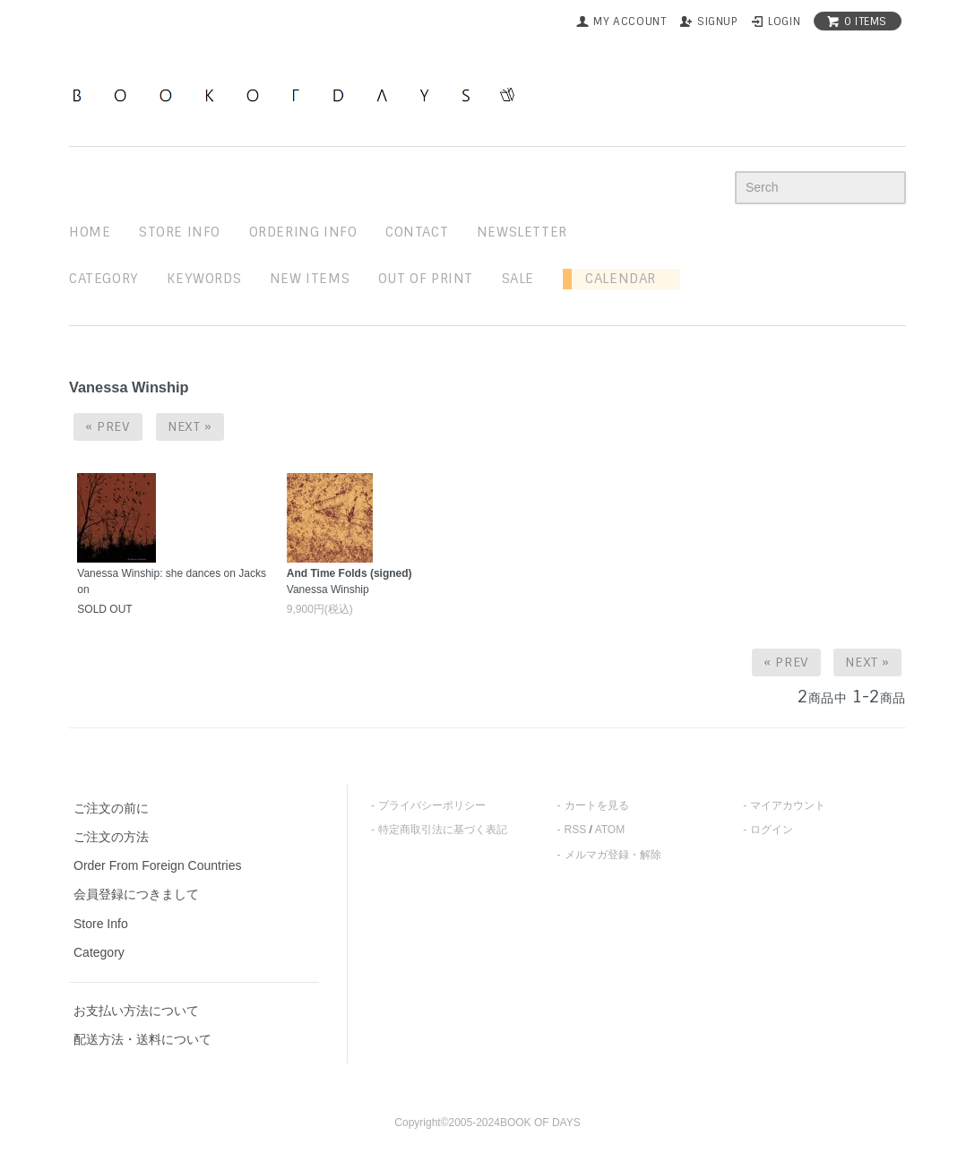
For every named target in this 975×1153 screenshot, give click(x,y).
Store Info (100, 923)
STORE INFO (179, 232)
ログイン (771, 829)
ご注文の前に (111, 808)
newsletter (522, 232)
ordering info (303, 232)
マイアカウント (787, 805)
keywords (204, 279)
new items (309, 279)
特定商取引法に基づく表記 (442, 829)
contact (416, 232)
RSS (576, 829)
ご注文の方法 (111, 837)
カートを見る (597, 805)
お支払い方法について (136, 1010)
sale (518, 279)
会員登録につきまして (136, 894)
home (89, 232)
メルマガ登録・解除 (613, 854)
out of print (425, 279)
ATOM (610, 829)
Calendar (614, 279)
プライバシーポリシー (432, 805)
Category (104, 279)
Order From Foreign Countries (157, 865)
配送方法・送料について (142, 1039)
